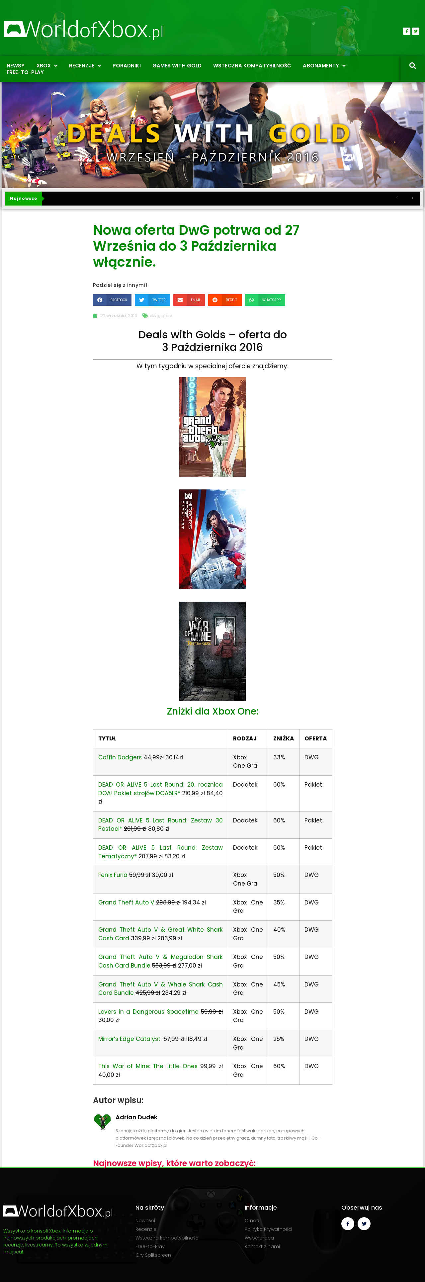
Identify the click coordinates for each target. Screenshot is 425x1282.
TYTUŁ (107, 738)
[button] (112, 300)
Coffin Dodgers (120, 757)
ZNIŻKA (283, 738)
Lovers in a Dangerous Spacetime (148, 1012)
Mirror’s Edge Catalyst (129, 1039)
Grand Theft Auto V (126, 902)
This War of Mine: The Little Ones (148, 1066)
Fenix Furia (113, 875)
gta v (166, 315)
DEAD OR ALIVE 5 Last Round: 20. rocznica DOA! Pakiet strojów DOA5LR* (160, 789)
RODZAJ (245, 738)
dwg (154, 315)
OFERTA (315, 738)
